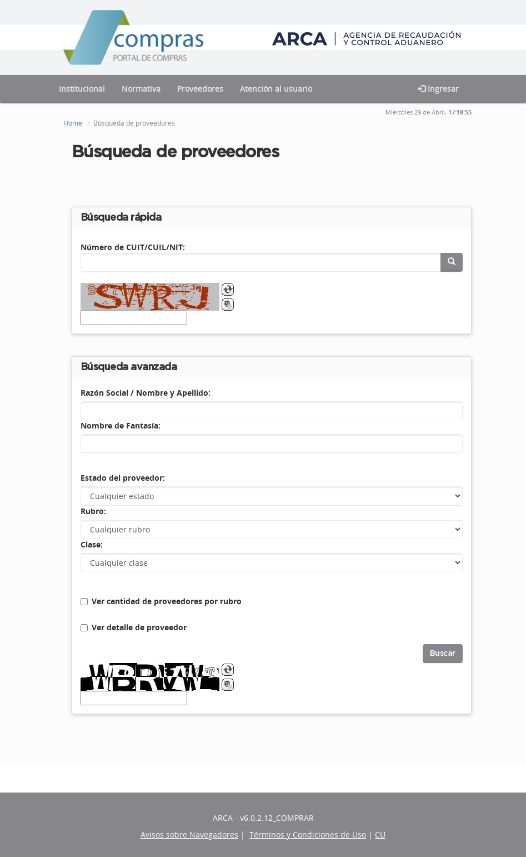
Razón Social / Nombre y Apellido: (146, 392)
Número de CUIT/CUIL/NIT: (133, 247)
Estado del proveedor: (123, 477)
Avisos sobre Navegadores (189, 834)
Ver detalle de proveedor (139, 627)
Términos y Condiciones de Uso (307, 834)
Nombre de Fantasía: (121, 425)
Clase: (92, 544)
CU (380, 834)
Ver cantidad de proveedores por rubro (167, 601)
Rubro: (93, 511)
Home (72, 123)
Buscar (442, 653)
